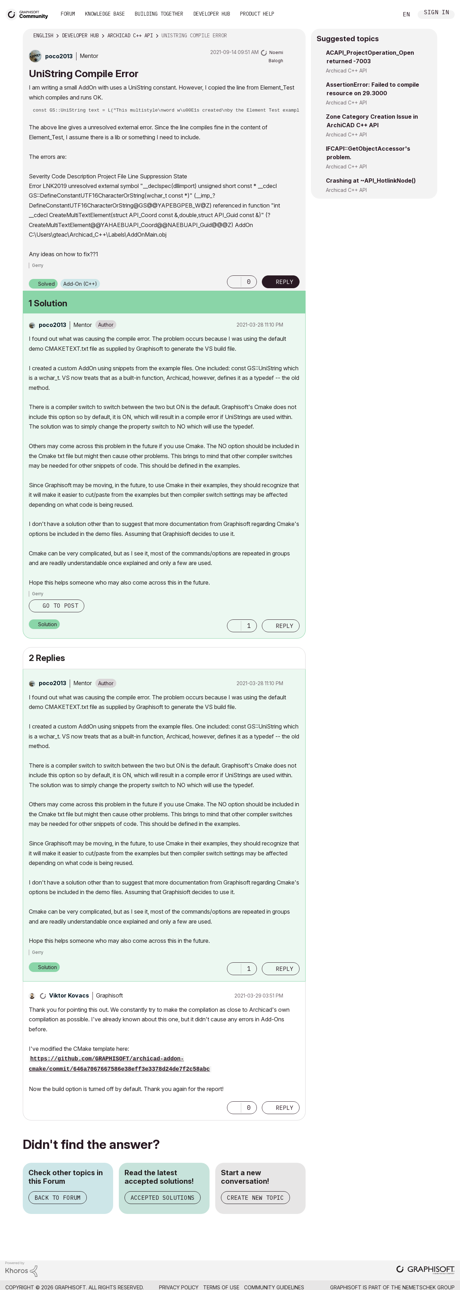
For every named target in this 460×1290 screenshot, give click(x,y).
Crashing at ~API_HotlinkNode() (371, 180)
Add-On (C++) (80, 284)
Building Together (159, 14)
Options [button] (295, 36)
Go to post (60, 605)
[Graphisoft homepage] (425, 1270)
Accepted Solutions (163, 1197)
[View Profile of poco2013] (59, 56)
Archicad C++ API (346, 71)
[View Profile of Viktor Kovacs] (69, 995)
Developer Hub (211, 14)
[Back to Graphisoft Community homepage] (29, 14)
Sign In (436, 13)
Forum (68, 14)
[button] (234, 282)
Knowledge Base (105, 14)
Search (385, 14)
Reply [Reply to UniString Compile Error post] (285, 281)
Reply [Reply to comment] (285, 625)
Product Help (257, 14)
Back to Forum (58, 1197)
